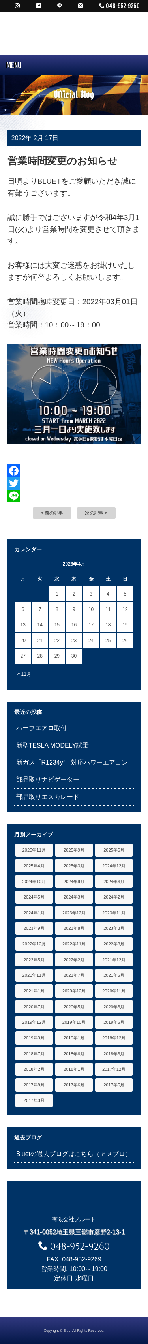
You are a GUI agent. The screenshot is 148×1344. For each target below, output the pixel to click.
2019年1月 (74, 1038)
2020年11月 (114, 991)
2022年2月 (74, 959)
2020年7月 (34, 1006)
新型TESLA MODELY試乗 (52, 745)
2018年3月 (113, 1053)
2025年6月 (113, 850)
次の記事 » (96, 513)
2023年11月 (114, 912)
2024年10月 (34, 881)
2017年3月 (34, 1100)
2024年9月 (74, 881)
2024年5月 (34, 897)
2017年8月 (34, 1085)
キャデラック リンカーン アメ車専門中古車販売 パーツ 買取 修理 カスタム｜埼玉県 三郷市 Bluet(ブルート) (74, 33)
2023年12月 (74, 912)
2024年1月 (34, 912)
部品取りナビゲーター (47, 779)
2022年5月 (34, 959)
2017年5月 (113, 1085)
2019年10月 (74, 1022)
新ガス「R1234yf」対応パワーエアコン (72, 762)
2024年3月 (74, 897)
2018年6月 (74, 1053)
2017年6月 (74, 1085)
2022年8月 (113, 944)
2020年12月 (74, 991)
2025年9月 (74, 850)
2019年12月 (34, 1022)
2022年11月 (74, 944)
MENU (10, 65)
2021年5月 (113, 975)
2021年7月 (74, 975)
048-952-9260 (119, 5)
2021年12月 (114, 959)
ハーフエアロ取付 (41, 728)
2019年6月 (113, 1022)
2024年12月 (114, 865)
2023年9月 (34, 928)
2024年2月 (113, 897)
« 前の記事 (52, 513)
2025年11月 (34, 850)
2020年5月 (74, 1006)
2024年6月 (113, 881)
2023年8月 (74, 928)
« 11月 (24, 674)
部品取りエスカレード (47, 796)
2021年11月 (34, 975)
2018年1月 (74, 1069)
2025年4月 (34, 865)
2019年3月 (34, 1038)
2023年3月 (113, 928)
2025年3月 (74, 865)
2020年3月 (113, 1006)
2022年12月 (34, 944)
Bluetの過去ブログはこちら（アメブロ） (73, 1153)
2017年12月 (114, 1069)
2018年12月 (114, 1038)
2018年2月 (34, 1069)
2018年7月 (34, 1053)
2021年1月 (34, 991)
